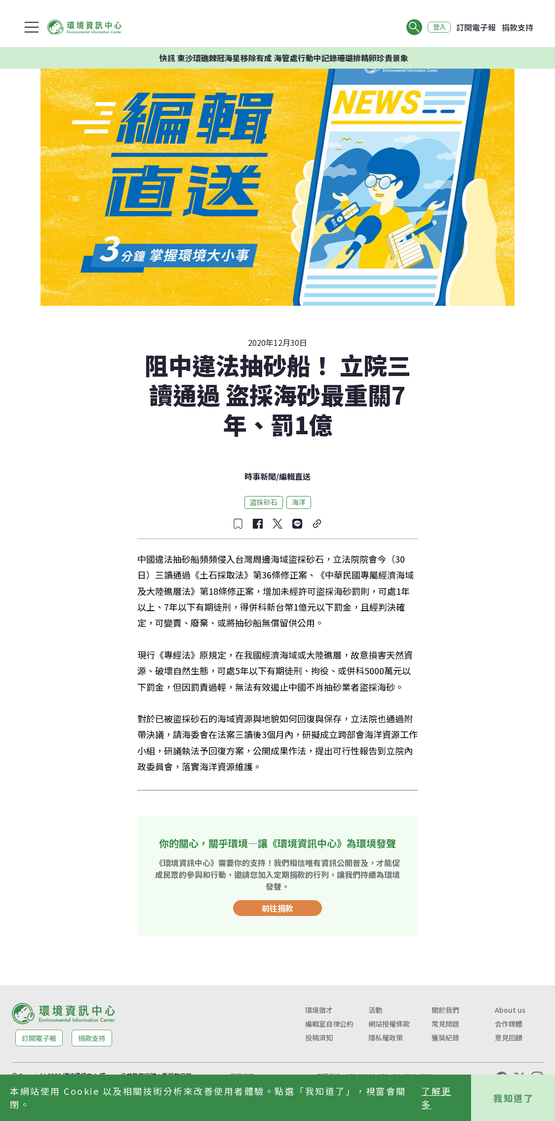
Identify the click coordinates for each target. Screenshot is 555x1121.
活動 (375, 1010)
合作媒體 (508, 1024)
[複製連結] (317, 524)
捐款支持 (517, 27)
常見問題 (445, 1024)
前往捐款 (277, 908)
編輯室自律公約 (329, 1024)
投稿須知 (319, 1037)
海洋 (299, 502)
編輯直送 (295, 476)
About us (510, 1010)
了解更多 (436, 1097)
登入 (437, 27)
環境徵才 (319, 1010)
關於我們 (445, 1010)
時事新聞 (260, 476)
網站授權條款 (389, 1024)
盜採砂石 (264, 502)
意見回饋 (508, 1037)
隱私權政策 (385, 1037)
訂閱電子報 (476, 27)
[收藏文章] (238, 524)
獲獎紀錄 (445, 1037)
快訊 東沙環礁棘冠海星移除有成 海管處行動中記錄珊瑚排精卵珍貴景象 (299, 58)
